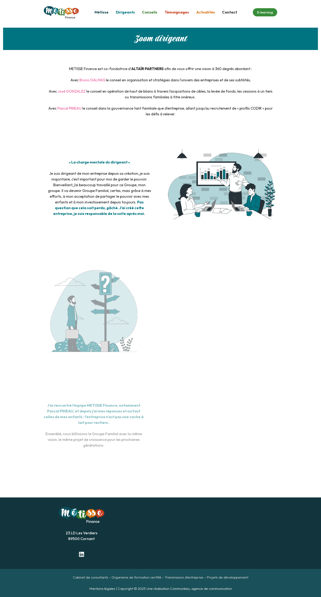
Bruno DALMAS (92, 80)
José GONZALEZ (72, 91)
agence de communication (211, 588)
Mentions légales (102, 588)
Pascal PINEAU (69, 108)
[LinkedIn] (81, 554)
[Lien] (61, 12)
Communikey (180, 588)
